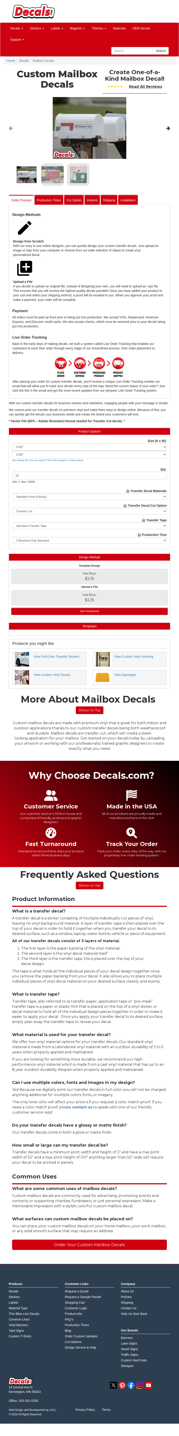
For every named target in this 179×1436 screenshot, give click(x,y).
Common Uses (19, 1319)
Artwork (92, 200)
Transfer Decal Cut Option (145, 506)
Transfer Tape (154, 520)
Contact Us (128, 1308)
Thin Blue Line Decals (24, 1314)
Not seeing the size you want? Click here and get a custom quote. (48, 460)
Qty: (163, 469)
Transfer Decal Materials (146, 491)
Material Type (18, 1308)
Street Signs (129, 1349)
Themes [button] (99, 28)
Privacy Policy (85, 1410)
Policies (126, 1297)
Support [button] (17, 39)
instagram (139, 1385)
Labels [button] (57, 28)
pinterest (122, 1385)
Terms (106, 1410)
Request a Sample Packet (83, 1297)
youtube (148, 1385)
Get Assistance (89, 611)
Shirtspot (127, 1366)
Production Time (152, 535)
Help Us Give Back (134, 1314)
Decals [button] (16, 28)
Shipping (109, 200)
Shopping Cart (75, 1302)
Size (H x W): (157, 441)
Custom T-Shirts (20, 1336)
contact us (82, 1107)
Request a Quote (77, 1291)
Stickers (14, 1297)
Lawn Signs (129, 1343)
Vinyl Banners (18, 1325)
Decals (13, 1291)
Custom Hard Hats (134, 1360)
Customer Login (76, 1308)
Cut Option (73, 200)
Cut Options (73, 1342)
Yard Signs (16, 1330)
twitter (113, 1385)
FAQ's (69, 1319)
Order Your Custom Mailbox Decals (89, 1244)
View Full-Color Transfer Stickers (56, 656)
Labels (13, 1302)
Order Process (21, 200)
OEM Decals (141, 28)
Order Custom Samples (81, 1336)
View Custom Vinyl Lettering (133, 656)
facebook (131, 1385)
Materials (119, 28)
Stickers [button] (37, 28)
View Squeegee (125, 675)
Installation (127, 200)
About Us (127, 1291)
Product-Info (73, 1314)
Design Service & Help (80, 1347)
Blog (68, 1330)
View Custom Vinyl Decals (52, 675)
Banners (127, 1338)
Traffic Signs (129, 1354)
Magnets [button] (77, 28)
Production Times (49, 200)
